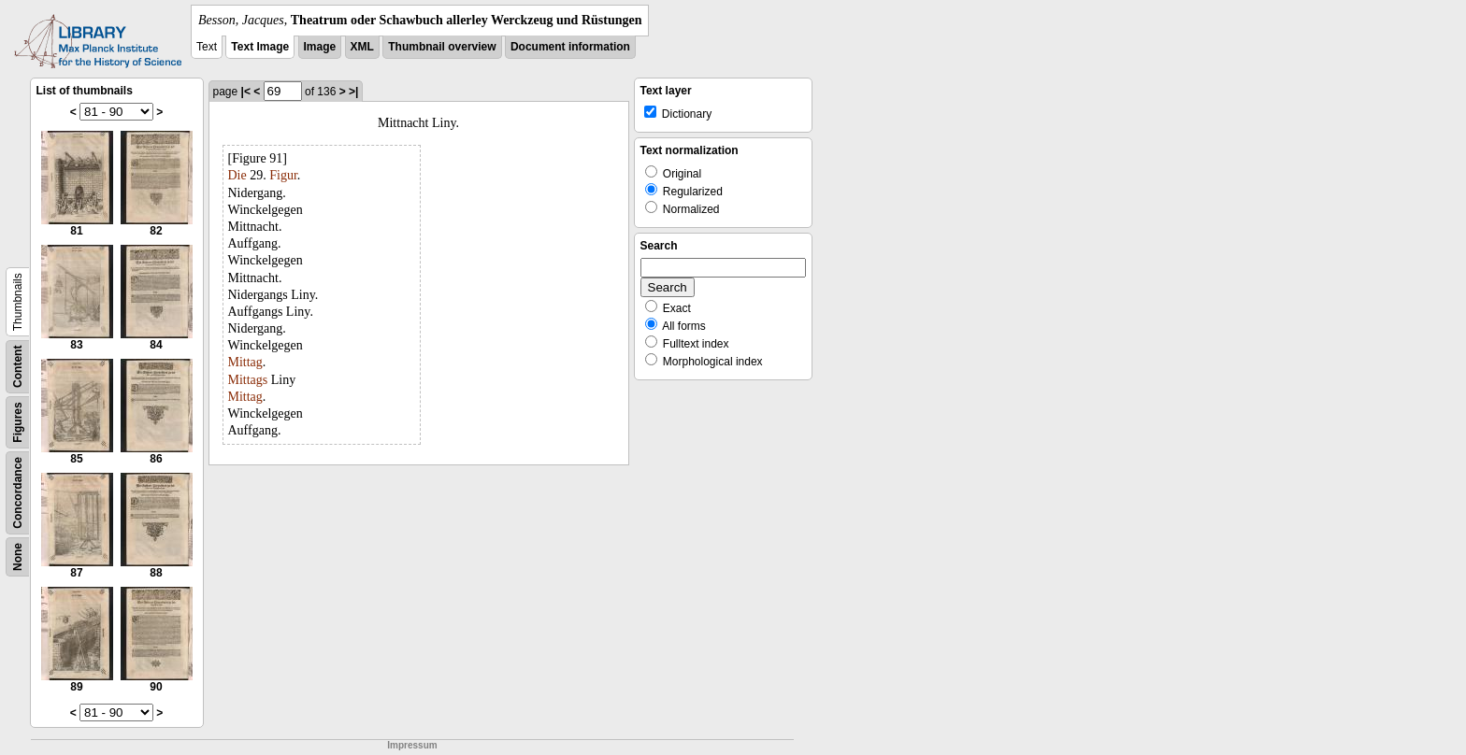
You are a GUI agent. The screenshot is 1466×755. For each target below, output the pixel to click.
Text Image (260, 46)
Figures (17, 422)
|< (246, 91)
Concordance (17, 493)
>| (353, 91)
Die (237, 175)
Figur (283, 175)
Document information (570, 46)
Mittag (245, 362)
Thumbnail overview (442, 46)
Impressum (412, 745)
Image (320, 46)
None (17, 557)
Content (17, 367)
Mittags (248, 380)
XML (362, 46)
